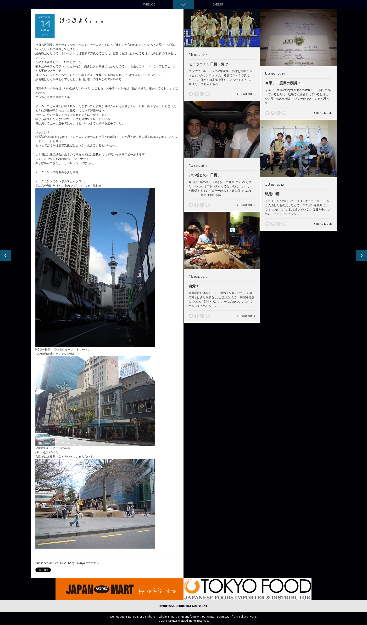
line (208, 94)
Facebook (196, 94)
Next (361, 256)
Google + (202, 94)
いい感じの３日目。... (206, 175)
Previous (5, 256)
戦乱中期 (272, 194)
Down (183, 4)
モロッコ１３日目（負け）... (212, 64)
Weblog (149, 4)
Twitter (191, 94)
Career (217, 4)
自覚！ (194, 286)
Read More (247, 94)
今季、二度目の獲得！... (284, 83)
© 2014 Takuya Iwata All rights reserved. (183, 620)
